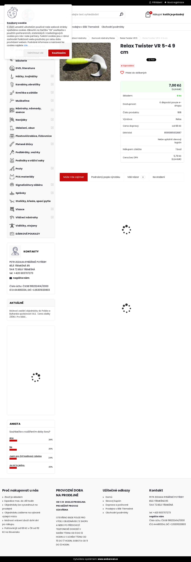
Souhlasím (59, 53)
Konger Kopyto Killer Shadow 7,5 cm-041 (163, 304)
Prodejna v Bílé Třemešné (85, 26)
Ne (10, 447)
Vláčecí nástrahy (78, 38)
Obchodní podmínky (113, 26)
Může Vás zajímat (73, 177)
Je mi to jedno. (17, 465)
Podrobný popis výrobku (105, 177)
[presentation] (61, 223)
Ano (11, 438)
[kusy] (68, 250)
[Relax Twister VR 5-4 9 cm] (85, 62)
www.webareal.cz (108, 559)
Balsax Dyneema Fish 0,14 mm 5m (38, 341)
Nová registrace (175, 2)
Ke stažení (159, 177)
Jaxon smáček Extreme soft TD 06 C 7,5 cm (162, 218)
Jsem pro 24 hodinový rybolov (25, 456)
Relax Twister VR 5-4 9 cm (77, 312)
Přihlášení (157, 2)
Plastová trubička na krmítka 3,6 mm (121, 213)
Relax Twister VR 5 (128, 38)
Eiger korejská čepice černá (38, 369)
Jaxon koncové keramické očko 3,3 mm (77, 212)
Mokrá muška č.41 (114, 307)
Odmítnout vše (35, 52)
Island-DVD (33, 397)
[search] (121, 14)
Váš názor (136, 177)
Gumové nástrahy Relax (103, 38)
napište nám (21, 278)
